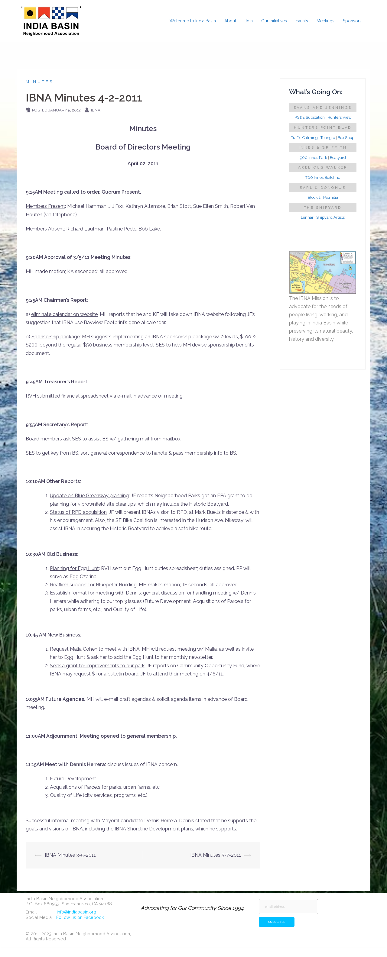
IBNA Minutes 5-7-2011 (215, 855)
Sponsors (352, 20)
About (230, 20)
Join (249, 20)
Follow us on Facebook (80, 917)
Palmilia (330, 197)
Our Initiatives (274, 20)
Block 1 (314, 197)
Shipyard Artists (330, 217)
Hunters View (339, 117)
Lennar (307, 217)
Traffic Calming (304, 137)
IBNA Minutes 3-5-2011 (70, 855)
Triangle (327, 137)
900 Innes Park (313, 157)
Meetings (325, 20)
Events (301, 20)
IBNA (95, 110)
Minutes (40, 81)
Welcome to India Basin (193, 20)
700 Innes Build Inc (322, 177)
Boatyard (338, 157)
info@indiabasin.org (76, 911)
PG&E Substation (309, 117)
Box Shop (346, 137)
